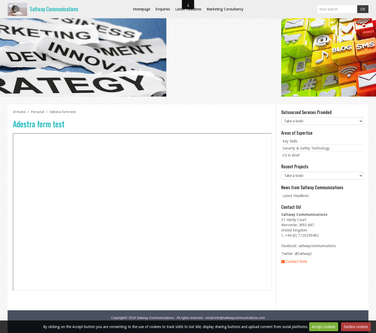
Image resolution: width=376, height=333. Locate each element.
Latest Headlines (188, 9)
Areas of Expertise (297, 132)
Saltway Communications (54, 9)
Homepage (141, 9)
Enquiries (162, 9)
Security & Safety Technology (306, 148)
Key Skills (290, 141)
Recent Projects (294, 166)
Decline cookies (356, 327)
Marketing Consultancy (225, 9)
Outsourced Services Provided (306, 112)
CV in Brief (291, 155)
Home (21, 112)
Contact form (294, 261)
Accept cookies (323, 327)
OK (362, 9)
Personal (37, 112)
